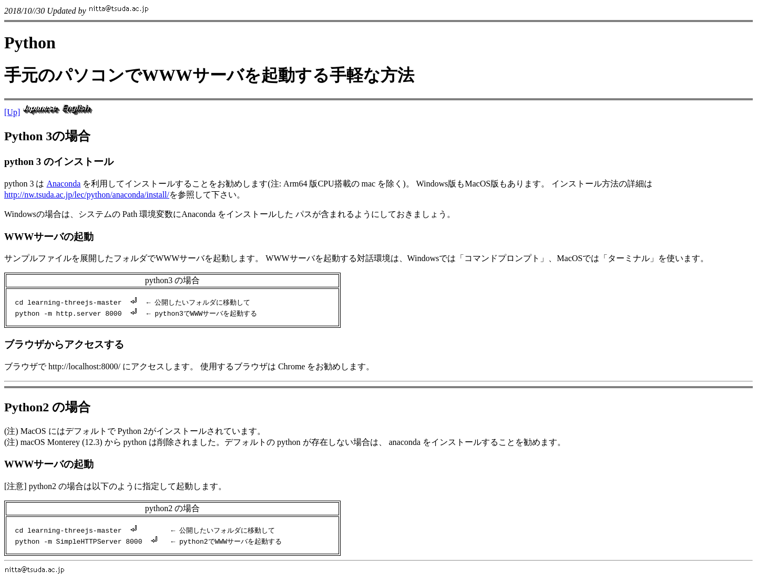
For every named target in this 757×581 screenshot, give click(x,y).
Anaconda (63, 183)
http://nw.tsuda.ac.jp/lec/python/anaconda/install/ (86, 194)
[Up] (12, 112)
